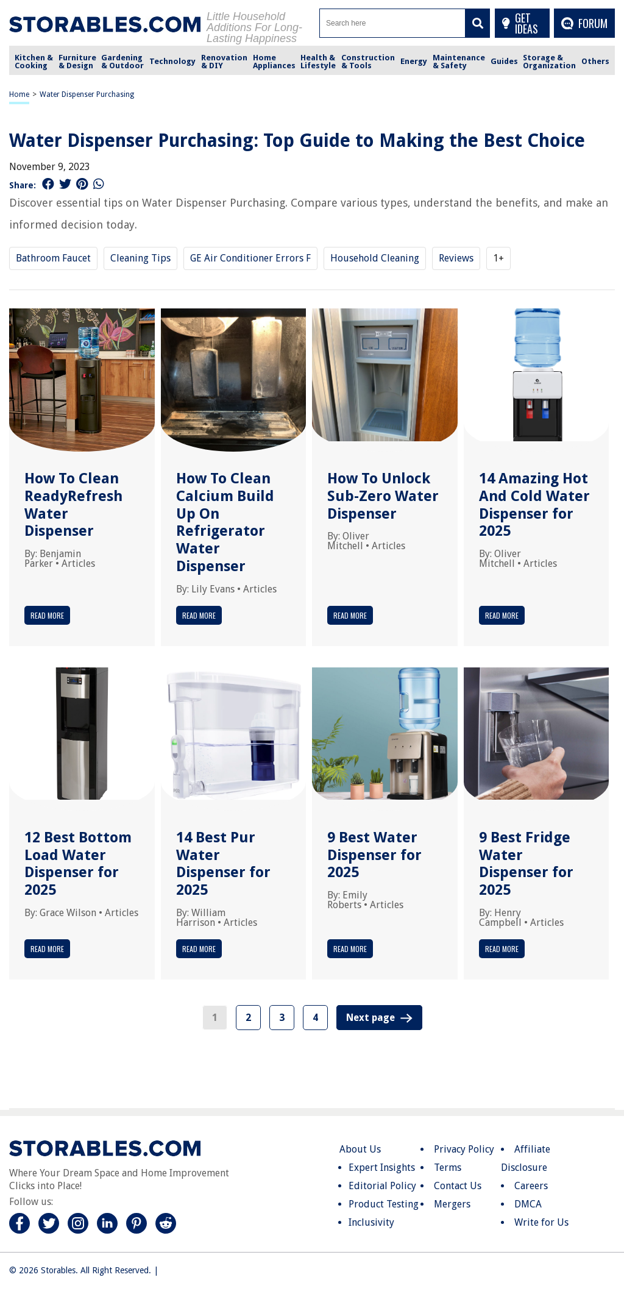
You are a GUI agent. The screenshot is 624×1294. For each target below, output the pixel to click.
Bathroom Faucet (53, 258)
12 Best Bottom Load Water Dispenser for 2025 (78, 863)
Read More (47, 615)
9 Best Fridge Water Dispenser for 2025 (526, 863)
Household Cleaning (374, 258)
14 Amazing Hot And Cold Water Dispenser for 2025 (534, 504)
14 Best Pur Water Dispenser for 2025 (223, 863)
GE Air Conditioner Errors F (250, 258)
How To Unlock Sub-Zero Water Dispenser (383, 496)
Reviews (456, 258)
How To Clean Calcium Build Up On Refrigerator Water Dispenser (225, 522)
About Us (360, 1149)
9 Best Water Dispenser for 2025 (374, 855)
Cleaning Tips (140, 258)
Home (19, 94)
